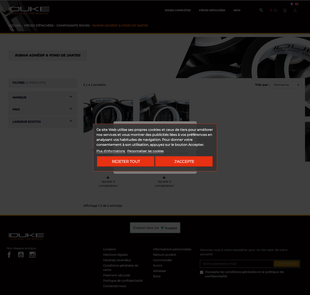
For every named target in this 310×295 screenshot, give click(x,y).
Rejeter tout (126, 161)
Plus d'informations (111, 151)
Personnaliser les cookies (145, 151)
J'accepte (184, 161)
